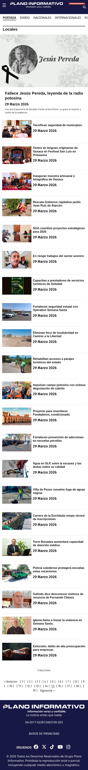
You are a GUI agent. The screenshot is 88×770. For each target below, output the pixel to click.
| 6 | (60, 681)
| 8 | (76, 681)
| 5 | (52, 681)
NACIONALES (42, 18)
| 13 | (37, 686)
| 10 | (10, 686)
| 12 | (28, 686)
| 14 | (46, 686)
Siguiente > (47, 690)
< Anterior (10, 681)
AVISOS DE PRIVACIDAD (44, 733)
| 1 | (22, 681)
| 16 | (59, 686)
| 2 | (30, 681)
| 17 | (68, 686)
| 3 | (37, 681)
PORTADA (9, 18)
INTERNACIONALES (68, 18)
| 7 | (68, 681)
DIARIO (25, 18)
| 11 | (19, 686)
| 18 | (77, 686)
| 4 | (45, 681)
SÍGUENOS (23, 747)
